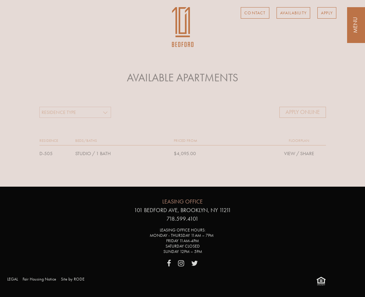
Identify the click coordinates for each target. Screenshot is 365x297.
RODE (79, 279)
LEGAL (12, 279)
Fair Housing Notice (39, 279)
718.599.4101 (182, 218)
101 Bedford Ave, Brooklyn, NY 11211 (182, 210)
